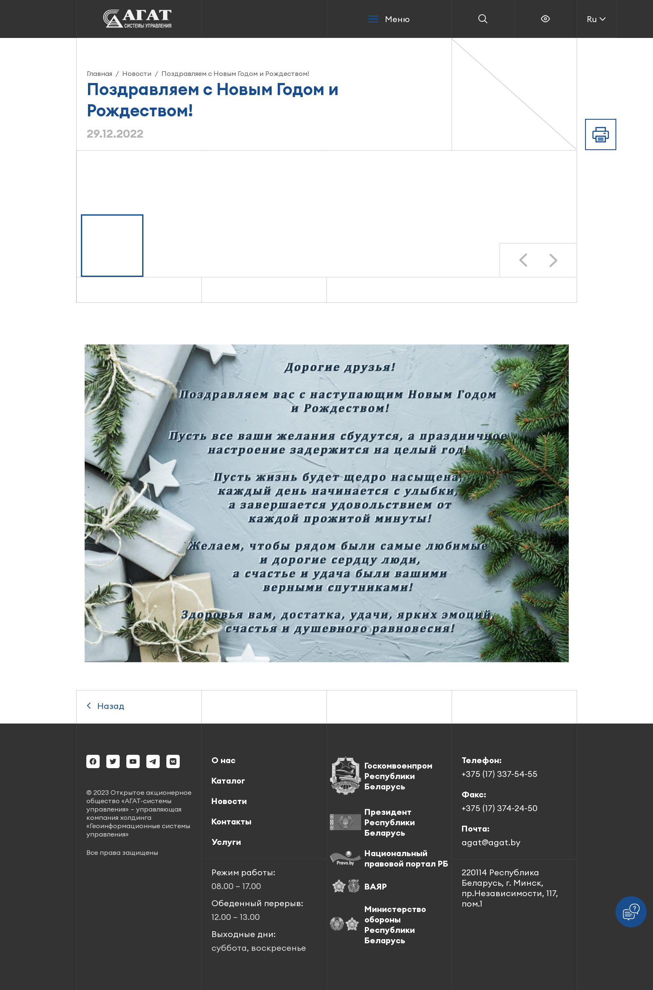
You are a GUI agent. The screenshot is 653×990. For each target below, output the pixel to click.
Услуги (226, 842)
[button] (112, 245)
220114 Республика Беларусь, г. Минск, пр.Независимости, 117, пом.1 (510, 888)
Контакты (231, 821)
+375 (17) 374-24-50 (499, 808)
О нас (223, 760)
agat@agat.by (491, 842)
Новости (136, 73)
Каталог (228, 780)
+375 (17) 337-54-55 (499, 774)
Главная (99, 73)
